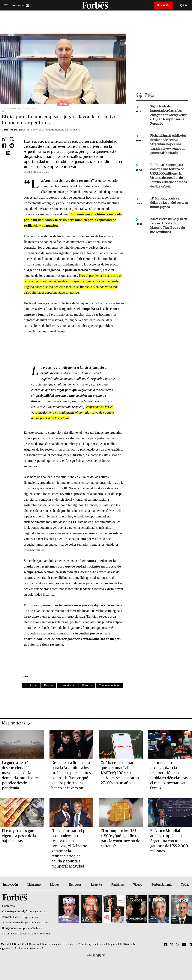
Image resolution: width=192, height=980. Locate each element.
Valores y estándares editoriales (59, 944)
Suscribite (163, 5)
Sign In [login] (183, 5)
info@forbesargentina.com (24, 917)
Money (54, 884)
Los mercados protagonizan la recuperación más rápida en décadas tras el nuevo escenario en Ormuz (169, 775)
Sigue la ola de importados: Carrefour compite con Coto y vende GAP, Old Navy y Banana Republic (168, 115)
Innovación (10, 884)
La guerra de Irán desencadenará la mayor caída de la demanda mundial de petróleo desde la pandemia (20, 775)
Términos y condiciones (92, 944)
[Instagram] (177, 945)
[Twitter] (172, 945)
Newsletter (20, 944)
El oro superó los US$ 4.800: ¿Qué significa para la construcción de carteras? (120, 838)
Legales (112, 944)
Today (185, 884)
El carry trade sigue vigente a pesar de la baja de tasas (19, 836)
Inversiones (68, 685)
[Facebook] (165, 945)
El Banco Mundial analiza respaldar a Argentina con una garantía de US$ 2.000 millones (169, 841)
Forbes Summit (161, 884)
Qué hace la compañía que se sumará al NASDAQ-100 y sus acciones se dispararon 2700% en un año (120, 773)
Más (166, 94)
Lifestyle (96, 884)
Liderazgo (33, 884)
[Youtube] (184, 945)
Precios (87, 685)
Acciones (31, 685)
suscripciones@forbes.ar (30, 928)
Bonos (48, 685)
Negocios (75, 884)
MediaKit (6, 944)
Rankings (117, 884)
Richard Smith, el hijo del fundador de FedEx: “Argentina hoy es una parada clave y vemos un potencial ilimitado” (168, 144)
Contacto (34, 944)
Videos (137, 884)
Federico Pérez (12, 129)
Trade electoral (109, 685)
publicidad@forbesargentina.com (30, 911)
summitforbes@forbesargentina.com (29, 923)
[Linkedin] (190, 945)
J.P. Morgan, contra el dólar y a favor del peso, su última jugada (169, 203)
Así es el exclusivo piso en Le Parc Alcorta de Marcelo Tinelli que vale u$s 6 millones (168, 226)
